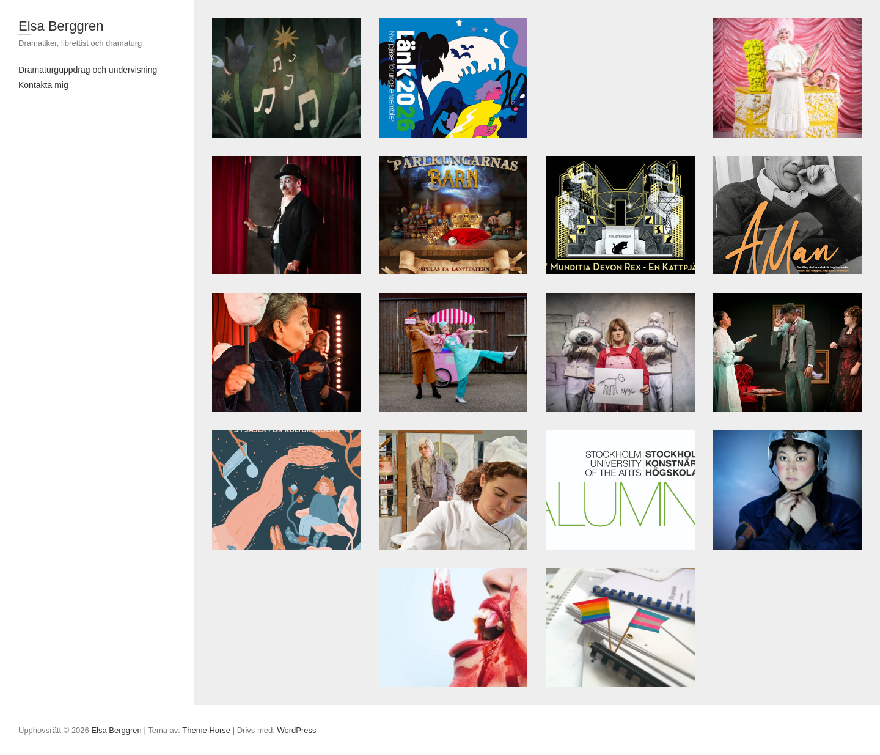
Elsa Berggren (60, 26)
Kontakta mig (43, 85)
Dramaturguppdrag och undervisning (87, 70)
